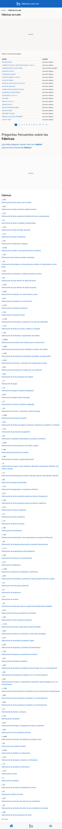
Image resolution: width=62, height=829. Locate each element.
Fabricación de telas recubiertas (13, 237)
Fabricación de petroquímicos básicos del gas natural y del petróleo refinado (30, 476)
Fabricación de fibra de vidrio (12, 794)
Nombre (4, 59)
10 (40, 125)
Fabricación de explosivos (11, 592)
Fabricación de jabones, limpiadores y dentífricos (20, 572)
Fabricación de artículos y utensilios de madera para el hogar (24, 363)
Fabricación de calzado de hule (13, 315)
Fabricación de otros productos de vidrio (17, 815)
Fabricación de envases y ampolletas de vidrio (19, 787)
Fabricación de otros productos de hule (16, 732)
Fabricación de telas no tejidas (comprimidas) (19, 223)
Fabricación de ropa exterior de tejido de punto (19, 287)
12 (46, 125)
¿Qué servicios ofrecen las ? (17, 147)
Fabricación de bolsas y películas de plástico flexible (21, 627)
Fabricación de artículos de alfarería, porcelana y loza (21, 739)
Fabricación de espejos (10, 781)
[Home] (19, 4)
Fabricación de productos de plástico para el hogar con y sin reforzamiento (29, 668)
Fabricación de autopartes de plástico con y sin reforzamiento (25, 675)
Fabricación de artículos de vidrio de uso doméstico (21, 801)
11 (43, 125)
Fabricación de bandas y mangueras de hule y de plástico (23, 726)
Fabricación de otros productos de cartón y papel (20, 446)
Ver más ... (5, 819)
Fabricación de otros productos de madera (17, 377)
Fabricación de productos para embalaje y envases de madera (25, 349)
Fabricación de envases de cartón (14, 418)
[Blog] (50, 826)
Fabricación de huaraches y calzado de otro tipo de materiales (25, 322)
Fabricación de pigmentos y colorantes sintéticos (20, 489)
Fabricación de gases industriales (14, 482)
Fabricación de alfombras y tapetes (15, 244)
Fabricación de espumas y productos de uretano (19, 654)
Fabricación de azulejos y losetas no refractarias (20, 760)
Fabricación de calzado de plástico (14, 308)
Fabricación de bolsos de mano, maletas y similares (21, 329)
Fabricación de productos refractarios (16, 767)
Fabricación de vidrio (9, 774)
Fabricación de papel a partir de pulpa (16, 397)
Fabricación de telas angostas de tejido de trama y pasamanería (25, 216)
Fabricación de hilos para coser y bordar (16, 202)
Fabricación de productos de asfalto (15, 452)
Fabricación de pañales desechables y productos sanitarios (24, 439)
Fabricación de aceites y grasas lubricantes (18, 459)
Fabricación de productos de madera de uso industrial (22, 370)
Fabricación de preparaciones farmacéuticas (18, 551)
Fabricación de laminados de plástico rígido (18, 641)
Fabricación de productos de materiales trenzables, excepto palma (26, 356)
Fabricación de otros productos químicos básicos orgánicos (24, 503)
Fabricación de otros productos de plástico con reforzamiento (25, 698)
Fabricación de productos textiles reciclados (18, 257)
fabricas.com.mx (31, 3)
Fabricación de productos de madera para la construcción (23, 342)
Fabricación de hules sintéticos (13, 517)
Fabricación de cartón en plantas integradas (18, 404)
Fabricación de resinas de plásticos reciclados (19, 613)
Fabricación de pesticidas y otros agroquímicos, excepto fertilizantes (27, 537)
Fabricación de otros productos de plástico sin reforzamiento (24, 705)
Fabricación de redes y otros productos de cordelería (21, 251)
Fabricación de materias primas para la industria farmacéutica (25, 544)
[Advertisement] (31, 34)
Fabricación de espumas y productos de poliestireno (21, 647)
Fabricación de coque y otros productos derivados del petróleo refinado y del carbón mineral (30, 467)
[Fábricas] (31, 826)
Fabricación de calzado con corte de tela (17, 301)
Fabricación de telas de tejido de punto (16, 230)
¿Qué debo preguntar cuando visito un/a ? (22, 144)
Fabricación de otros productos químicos (17, 620)
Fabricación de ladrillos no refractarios (16, 753)
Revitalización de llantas (11, 719)
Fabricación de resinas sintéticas (14, 510)
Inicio (4, 10)
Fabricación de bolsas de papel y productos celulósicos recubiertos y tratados (31, 425)
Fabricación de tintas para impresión (15, 586)
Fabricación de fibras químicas (13, 524)
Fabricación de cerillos (10, 599)
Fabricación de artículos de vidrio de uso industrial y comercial (25, 808)
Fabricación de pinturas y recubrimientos (17, 558)
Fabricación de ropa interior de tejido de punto (19, 281)
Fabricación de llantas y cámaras (14, 712)
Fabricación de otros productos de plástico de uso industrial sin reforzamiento (31, 691)
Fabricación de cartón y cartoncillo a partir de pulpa (21, 411)
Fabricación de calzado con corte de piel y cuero (20, 294)
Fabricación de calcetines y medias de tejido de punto (22, 274)
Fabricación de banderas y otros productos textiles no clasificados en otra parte (29, 265)
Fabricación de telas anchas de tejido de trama (19, 209)
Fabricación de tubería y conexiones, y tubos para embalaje (24, 634)
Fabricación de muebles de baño (14, 746)
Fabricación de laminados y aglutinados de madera (21, 336)
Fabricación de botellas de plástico (15, 661)
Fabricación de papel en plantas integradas (18, 391)
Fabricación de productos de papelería (16, 432)
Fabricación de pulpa (9, 384)
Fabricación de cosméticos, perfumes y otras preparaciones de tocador (28, 579)
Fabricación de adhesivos (11, 565)
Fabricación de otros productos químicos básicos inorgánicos (25, 496)
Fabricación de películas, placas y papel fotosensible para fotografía (27, 606)
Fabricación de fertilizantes (12, 531)
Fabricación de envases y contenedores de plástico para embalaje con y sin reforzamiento (30, 683)
